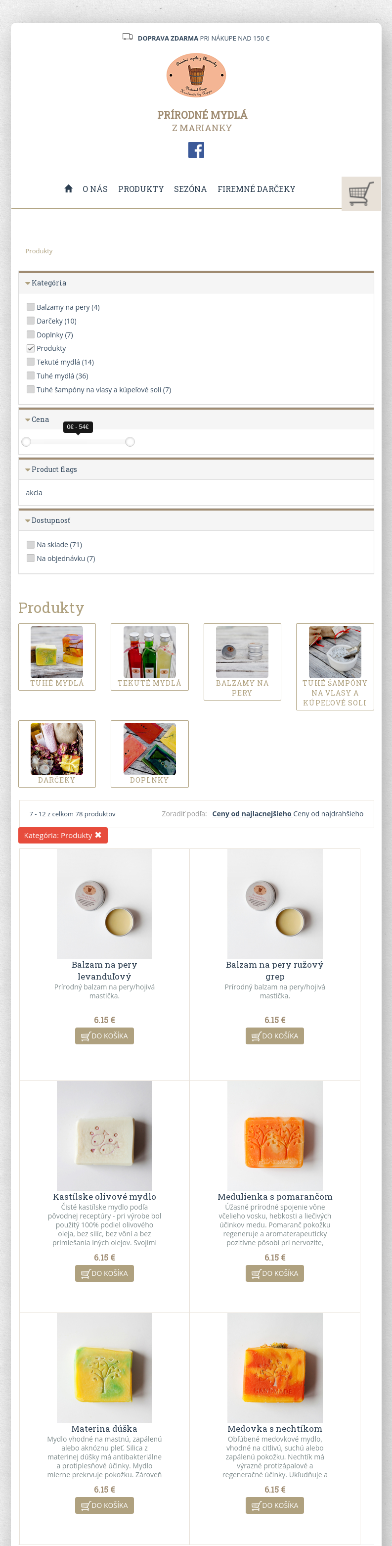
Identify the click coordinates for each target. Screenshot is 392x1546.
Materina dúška (197, 1189)
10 (269, 1341)
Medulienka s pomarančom (78, 1195)
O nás (95, 189)
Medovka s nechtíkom (314, 1189)
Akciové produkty (230, 1435)
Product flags (54, 469)
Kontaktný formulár (325, 1422)
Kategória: (63, 835)
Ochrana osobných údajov (139, 1464)
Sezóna (190, 189)
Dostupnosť (51, 520)
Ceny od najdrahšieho (328, 813)
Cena (40, 419)
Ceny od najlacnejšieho (253, 813)
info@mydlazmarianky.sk (62, 1445)
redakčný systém (177, 1507)
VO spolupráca (132, 1446)
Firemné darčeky (256, 189)
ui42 (284, 1507)
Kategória (49, 282)
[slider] (26, 442)
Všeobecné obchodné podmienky (143, 1428)
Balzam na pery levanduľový (78, 963)
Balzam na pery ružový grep (197, 963)
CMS (233, 1507)
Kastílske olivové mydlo (315, 963)
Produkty (141, 189)
